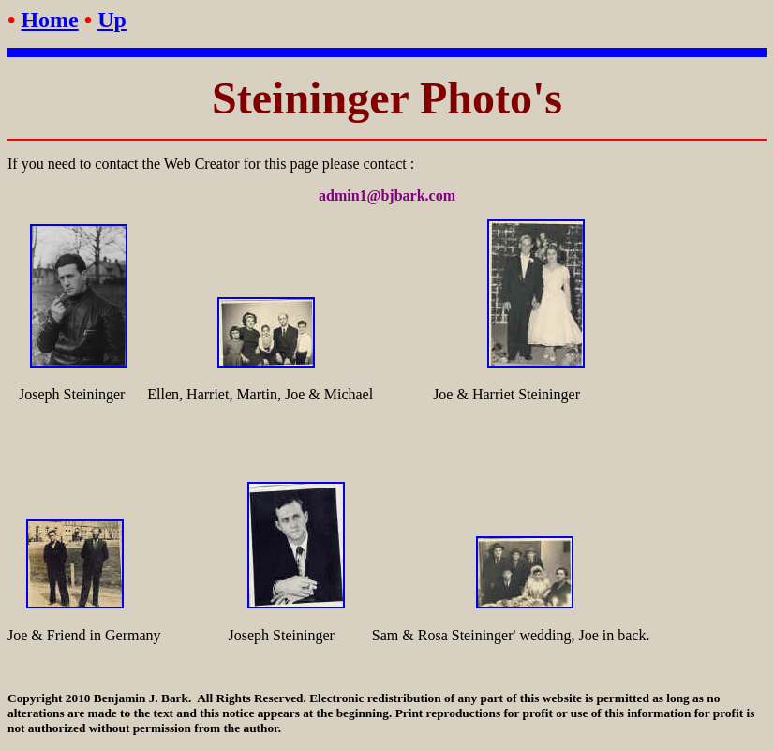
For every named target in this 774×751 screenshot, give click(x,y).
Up (112, 20)
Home (49, 20)
